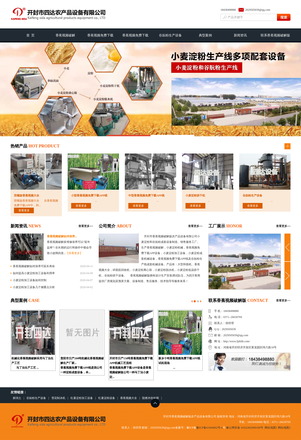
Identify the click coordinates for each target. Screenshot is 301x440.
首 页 (30, 35)
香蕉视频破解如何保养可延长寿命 (34, 266)
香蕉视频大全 (128, 398)
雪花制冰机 (58, 398)
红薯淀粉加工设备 (81, 398)
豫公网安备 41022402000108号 (244, 427)
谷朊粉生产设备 (170, 35)
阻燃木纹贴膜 (150, 398)
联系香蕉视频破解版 (275, 35)
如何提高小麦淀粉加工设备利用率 (34, 273)
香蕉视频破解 (65, 35)
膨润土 (17, 398)
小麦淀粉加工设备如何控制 (29, 280)
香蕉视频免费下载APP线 (135, 38)
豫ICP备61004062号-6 (209, 427)
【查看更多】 (74, 253)
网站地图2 (284, 427)
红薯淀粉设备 (106, 398)
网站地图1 (271, 427)
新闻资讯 (240, 35)
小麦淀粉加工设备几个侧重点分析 (34, 287)
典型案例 (205, 35)
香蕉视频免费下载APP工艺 (100, 38)
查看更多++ (85, 226)
